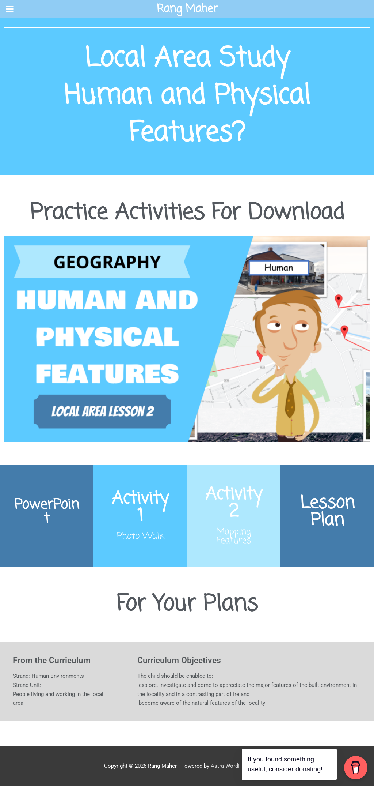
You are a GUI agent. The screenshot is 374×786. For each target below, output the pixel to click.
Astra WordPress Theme (240, 766)
